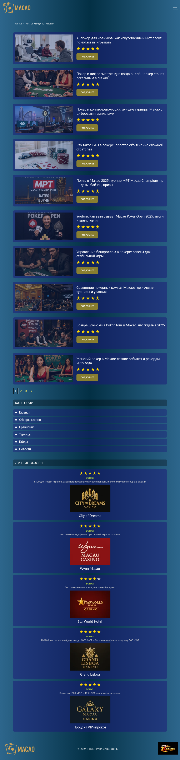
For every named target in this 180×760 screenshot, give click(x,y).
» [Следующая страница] (31, 391)
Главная (24, 413)
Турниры (25, 435)
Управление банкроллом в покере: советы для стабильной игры (113, 254)
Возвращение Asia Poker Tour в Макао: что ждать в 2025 (120, 325)
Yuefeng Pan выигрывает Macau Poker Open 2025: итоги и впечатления (120, 218)
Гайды (23, 442)
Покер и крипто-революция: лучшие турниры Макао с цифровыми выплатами (119, 111)
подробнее (87, 56)
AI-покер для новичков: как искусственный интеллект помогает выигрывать (118, 40)
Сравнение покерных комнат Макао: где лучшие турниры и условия (115, 289)
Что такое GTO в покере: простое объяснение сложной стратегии (119, 147)
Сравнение (27, 427)
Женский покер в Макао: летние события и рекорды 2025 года (118, 361)
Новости (25, 449)
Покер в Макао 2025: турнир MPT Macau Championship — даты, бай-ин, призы (119, 182)
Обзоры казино (30, 420)
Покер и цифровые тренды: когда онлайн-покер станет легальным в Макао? (120, 75)
